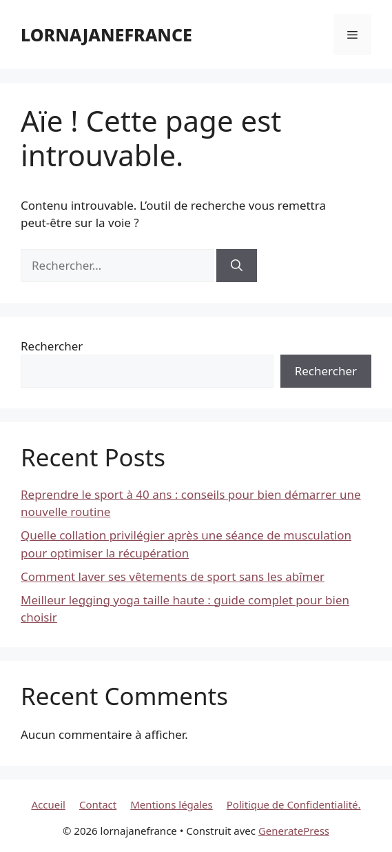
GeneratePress (293, 831)
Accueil (48, 804)
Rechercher (52, 346)
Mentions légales (171, 804)
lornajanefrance (106, 34)
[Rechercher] (236, 265)
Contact (97, 804)
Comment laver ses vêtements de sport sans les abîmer (172, 576)
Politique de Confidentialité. (294, 804)
